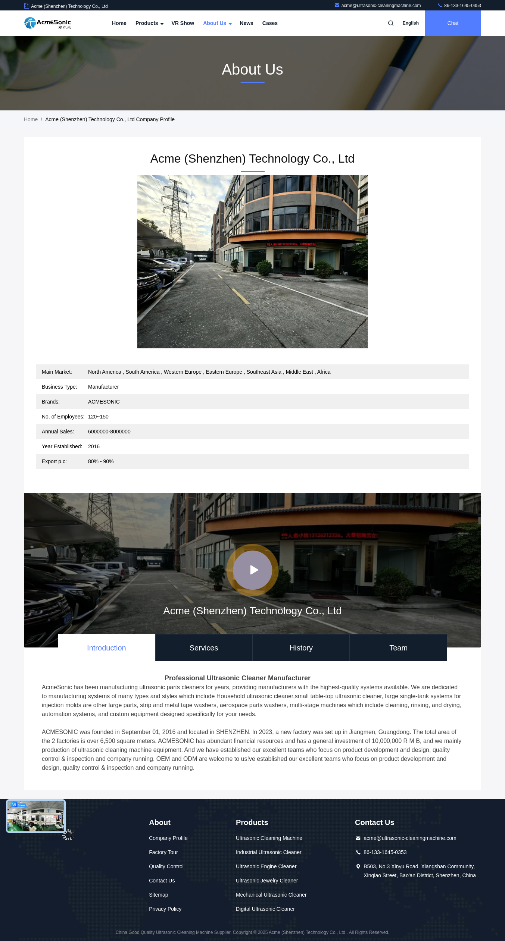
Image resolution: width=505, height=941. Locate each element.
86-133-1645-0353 (459, 5)
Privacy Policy (165, 909)
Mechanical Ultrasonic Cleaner (271, 895)
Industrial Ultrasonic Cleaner (269, 852)
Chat (453, 23)
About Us (217, 23)
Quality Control (166, 866)
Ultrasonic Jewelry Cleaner (267, 881)
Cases (270, 23)
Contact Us (162, 881)
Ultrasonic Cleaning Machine (269, 838)
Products (149, 23)
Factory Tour (163, 852)
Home (119, 23)
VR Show (182, 23)
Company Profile (168, 838)
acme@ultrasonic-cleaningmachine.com (378, 5)
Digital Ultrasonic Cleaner (265, 909)
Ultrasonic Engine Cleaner (266, 866)
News (246, 23)
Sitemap (158, 895)
